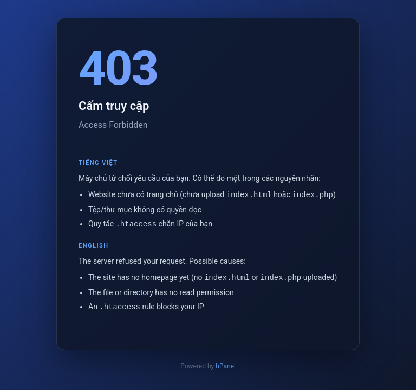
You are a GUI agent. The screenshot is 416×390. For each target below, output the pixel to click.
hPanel (226, 365)
